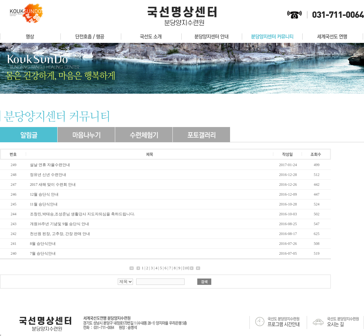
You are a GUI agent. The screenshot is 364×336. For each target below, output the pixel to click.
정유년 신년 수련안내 (48, 174)
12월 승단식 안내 (44, 194)
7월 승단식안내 (43, 253)
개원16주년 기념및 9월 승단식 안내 (59, 224)
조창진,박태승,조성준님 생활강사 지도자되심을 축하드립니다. (82, 214)
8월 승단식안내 (43, 243)
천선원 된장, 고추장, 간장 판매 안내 (60, 234)
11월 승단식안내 (44, 204)
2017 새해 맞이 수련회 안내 (53, 184)
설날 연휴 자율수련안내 (50, 165)
